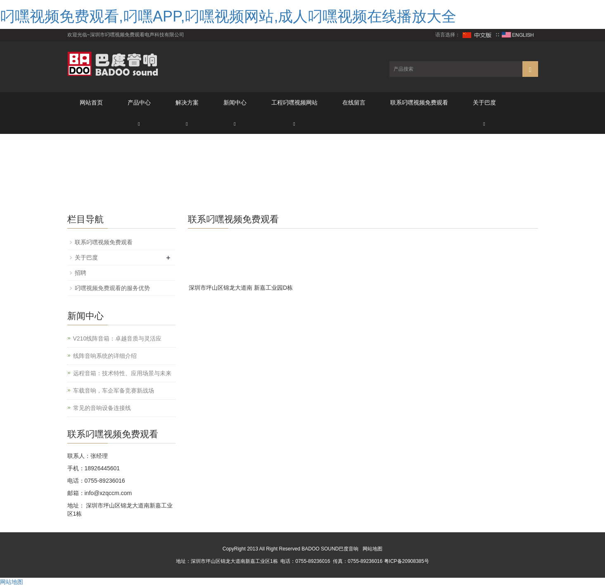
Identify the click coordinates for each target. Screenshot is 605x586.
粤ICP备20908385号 (406, 561)
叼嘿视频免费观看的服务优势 (112, 288)
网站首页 (91, 102)
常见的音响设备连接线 (102, 408)
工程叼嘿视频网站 (294, 102)
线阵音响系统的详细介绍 (105, 356)
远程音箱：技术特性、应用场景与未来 (122, 373)
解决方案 (187, 102)
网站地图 (372, 549)
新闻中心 (235, 102)
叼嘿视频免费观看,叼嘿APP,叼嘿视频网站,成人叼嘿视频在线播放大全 (228, 16)
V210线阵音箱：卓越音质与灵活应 (117, 338)
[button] (139, 123)
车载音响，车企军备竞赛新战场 (113, 390)
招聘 (80, 272)
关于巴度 (484, 102)
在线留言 (353, 102)
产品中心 (139, 102)
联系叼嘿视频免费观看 (419, 102)
